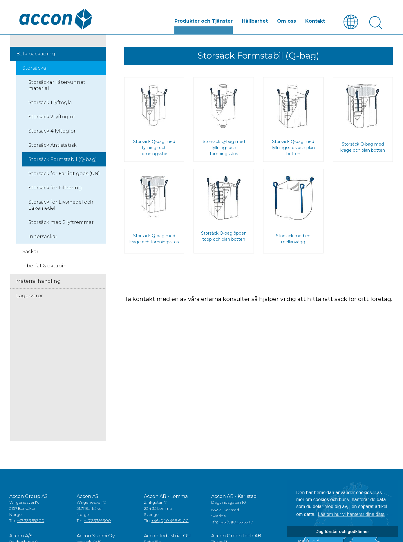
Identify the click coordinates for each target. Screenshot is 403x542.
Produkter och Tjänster (203, 21)
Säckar (30, 252)
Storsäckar (35, 68)
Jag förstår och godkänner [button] (342, 531)
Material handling (38, 281)
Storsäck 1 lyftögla (50, 103)
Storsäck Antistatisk (52, 145)
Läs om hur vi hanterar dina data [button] (351, 514)
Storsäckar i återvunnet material (56, 85)
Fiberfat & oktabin (44, 266)
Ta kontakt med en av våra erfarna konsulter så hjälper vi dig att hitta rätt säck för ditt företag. (258, 299)
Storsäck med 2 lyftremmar (61, 222)
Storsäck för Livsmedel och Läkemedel (60, 205)
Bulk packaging (35, 54)
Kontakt (315, 21)
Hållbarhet (255, 21)
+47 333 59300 (30, 521)
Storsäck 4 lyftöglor (52, 131)
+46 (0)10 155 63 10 (236, 522)
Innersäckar (42, 237)
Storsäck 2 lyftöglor (51, 117)
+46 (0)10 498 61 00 (170, 521)
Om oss (286, 21)
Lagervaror (29, 296)
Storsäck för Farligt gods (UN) (64, 174)
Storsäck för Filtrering (55, 188)
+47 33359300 (97, 521)
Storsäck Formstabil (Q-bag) (62, 159)
